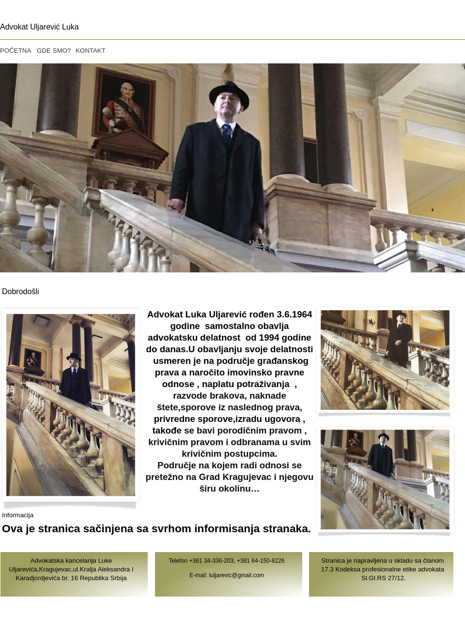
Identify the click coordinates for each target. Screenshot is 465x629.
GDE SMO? (54, 50)
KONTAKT (91, 50)
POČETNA (15, 50)
